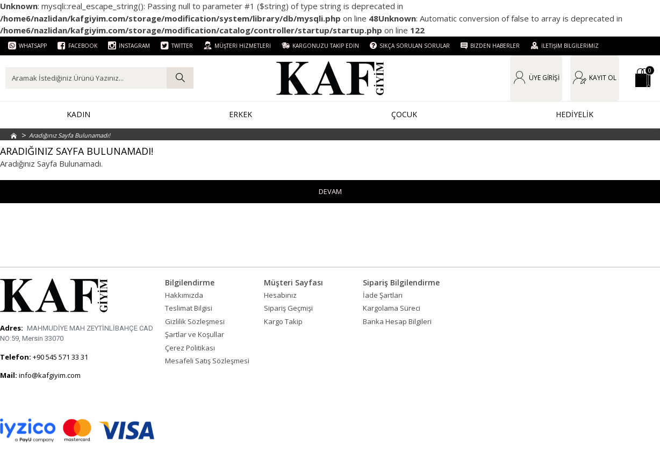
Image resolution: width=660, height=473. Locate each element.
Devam (330, 191)
